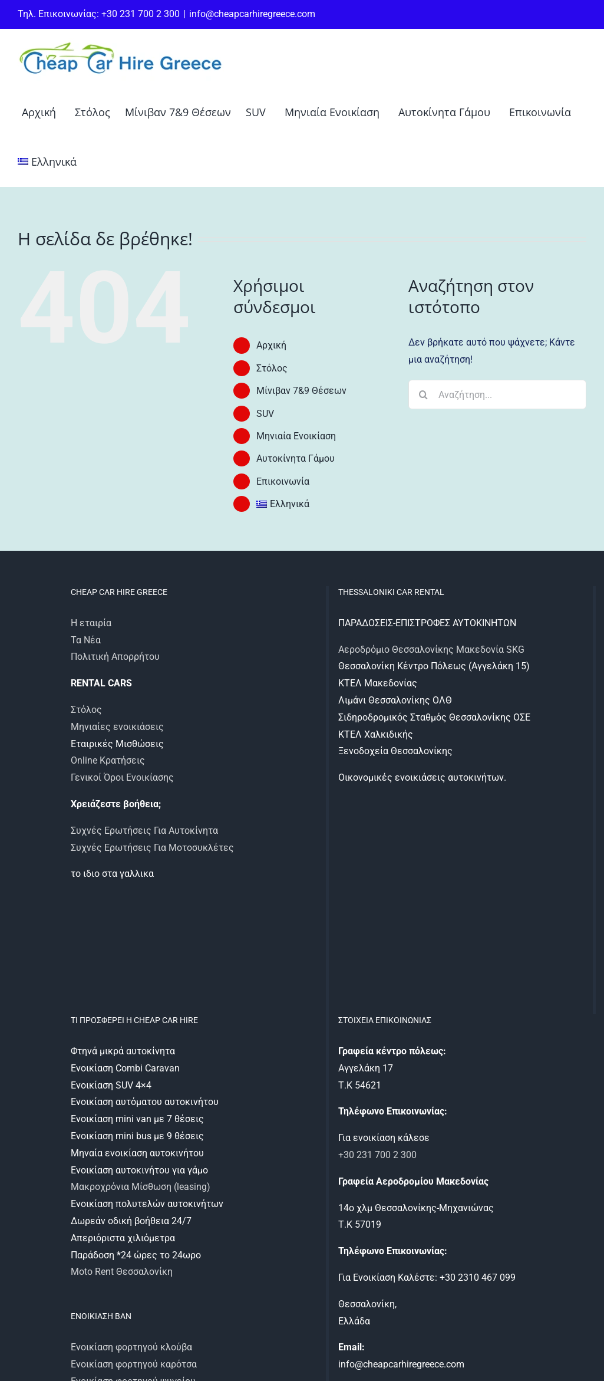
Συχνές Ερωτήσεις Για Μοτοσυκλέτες (152, 847)
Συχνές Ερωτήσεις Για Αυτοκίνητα (144, 830)
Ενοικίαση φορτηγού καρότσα (134, 1364)
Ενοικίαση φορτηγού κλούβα (131, 1347)
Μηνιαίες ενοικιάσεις (117, 726)
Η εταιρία (91, 623)
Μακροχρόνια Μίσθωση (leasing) (140, 1186)
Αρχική (271, 345)
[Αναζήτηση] (423, 394)
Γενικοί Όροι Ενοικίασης (122, 777)
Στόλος (272, 368)
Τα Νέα (86, 640)
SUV (265, 413)
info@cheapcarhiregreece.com (252, 13)
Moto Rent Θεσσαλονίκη (122, 1271)
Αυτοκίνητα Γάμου (295, 458)
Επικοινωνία (282, 481)
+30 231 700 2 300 (377, 1154)
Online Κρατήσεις (108, 760)
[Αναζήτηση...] (497, 394)
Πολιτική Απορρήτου (115, 656)
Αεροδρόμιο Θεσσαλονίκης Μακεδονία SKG (431, 649)
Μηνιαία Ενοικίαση (296, 436)
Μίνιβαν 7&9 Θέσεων (301, 390)
